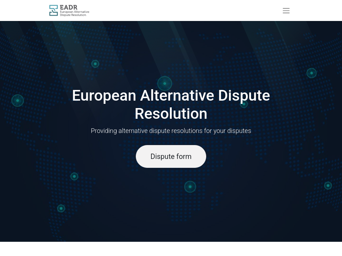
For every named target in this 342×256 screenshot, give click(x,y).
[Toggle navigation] (286, 10)
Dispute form (170, 156)
